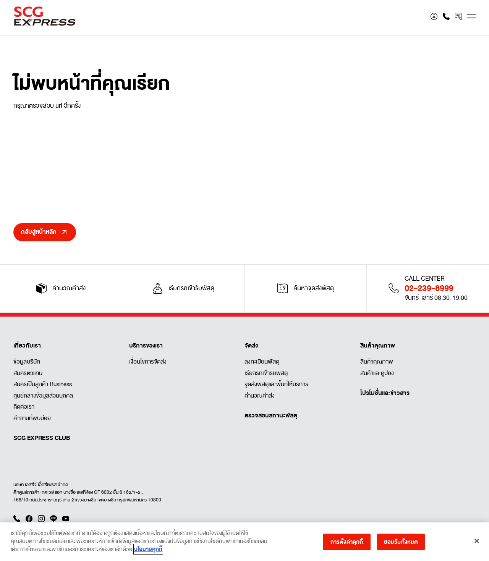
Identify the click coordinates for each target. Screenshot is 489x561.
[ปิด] (476, 543)
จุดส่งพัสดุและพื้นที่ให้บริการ (276, 384)
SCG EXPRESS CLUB (41, 438)
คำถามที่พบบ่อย (32, 418)
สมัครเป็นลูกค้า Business (42, 384)
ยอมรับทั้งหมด (401, 544)
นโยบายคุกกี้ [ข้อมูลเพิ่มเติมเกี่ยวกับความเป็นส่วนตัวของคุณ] (148, 551)
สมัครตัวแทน (27, 373)
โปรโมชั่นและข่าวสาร (385, 393)
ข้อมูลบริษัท (26, 361)
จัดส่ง (251, 346)
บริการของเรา (146, 346)
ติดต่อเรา (23, 406)
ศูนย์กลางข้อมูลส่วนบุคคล (43, 395)
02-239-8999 (429, 288)
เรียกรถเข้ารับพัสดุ (266, 373)
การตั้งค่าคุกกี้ (346, 544)
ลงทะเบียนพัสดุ (261, 361)
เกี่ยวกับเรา (27, 346)
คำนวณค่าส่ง (259, 395)
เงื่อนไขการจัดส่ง (148, 361)
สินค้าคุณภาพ (377, 346)
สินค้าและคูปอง (377, 373)
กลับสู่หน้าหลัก (39, 232)
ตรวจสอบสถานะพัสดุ (270, 415)
